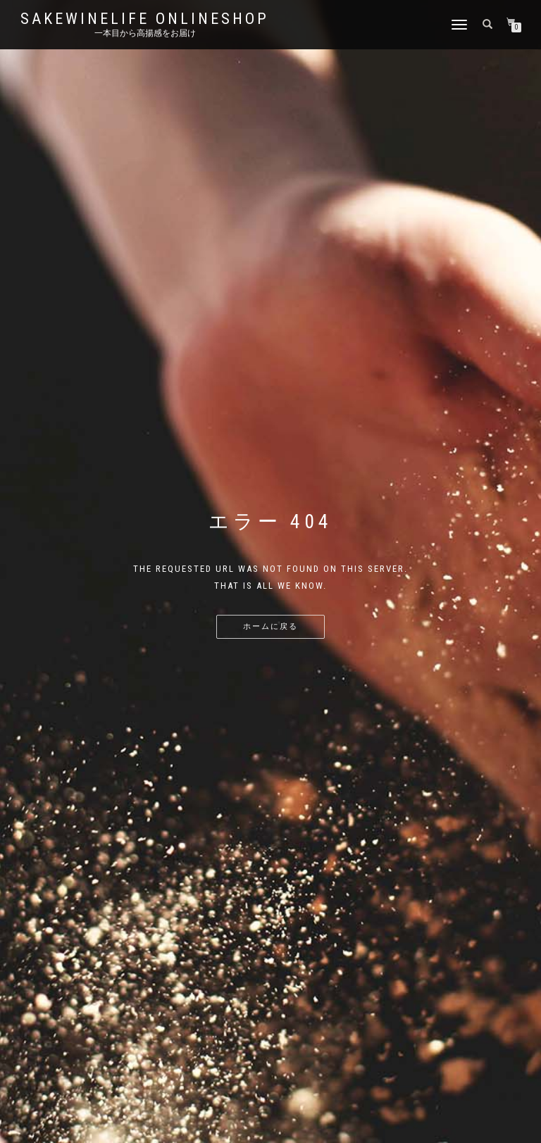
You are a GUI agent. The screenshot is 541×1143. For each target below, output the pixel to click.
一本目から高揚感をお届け (145, 33)
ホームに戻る (270, 626)
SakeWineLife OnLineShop (144, 19)
